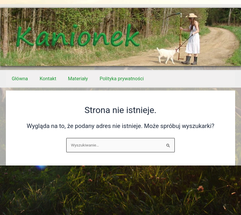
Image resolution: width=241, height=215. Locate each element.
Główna (20, 78)
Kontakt (48, 78)
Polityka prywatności (122, 78)
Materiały (78, 78)
